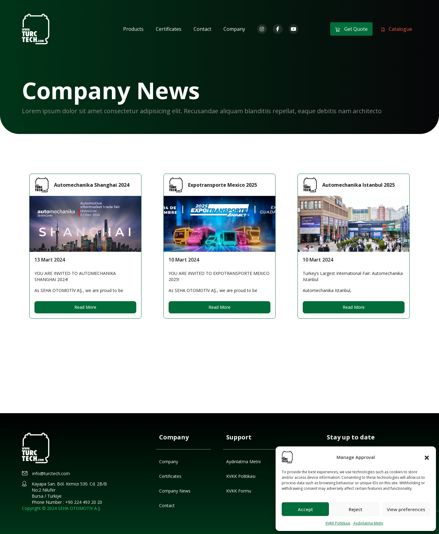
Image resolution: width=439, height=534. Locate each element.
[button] (427, 457)
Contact (202, 29)
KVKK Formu (238, 491)
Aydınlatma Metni (368, 523)
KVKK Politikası (338, 523)
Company (234, 29)
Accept (305, 509)
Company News (175, 491)
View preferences (406, 509)
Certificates (168, 29)
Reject (355, 509)
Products (133, 29)
